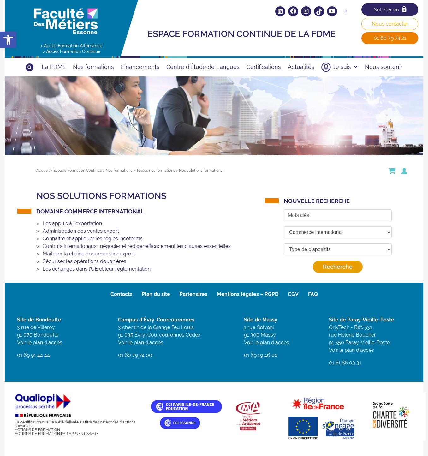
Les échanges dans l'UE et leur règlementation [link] (97, 269)
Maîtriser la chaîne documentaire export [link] (89, 254)
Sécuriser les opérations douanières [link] (84, 261)
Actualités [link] (301, 66)
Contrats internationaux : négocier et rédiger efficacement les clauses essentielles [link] (137, 246)
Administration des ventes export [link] (81, 231)
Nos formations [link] (93, 66)
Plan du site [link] (156, 294)
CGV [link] (293, 294)
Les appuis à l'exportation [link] (72, 223)
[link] (8, 40)
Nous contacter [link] (390, 24)
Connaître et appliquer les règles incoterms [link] (93, 239)
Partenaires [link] (193, 294)
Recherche (338, 266)
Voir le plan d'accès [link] (39, 342)
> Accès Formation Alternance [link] (71, 45)
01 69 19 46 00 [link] (261, 355)
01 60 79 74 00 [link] (135, 355)
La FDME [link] (54, 66)
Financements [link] (140, 66)
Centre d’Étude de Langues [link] (203, 66)
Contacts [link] (121, 294)
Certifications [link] (264, 66)
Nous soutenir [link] (383, 66)
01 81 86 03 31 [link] (345, 363)
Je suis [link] (345, 66)
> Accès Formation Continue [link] (71, 51)
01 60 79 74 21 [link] (390, 38)
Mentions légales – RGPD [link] (247, 294)
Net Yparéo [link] (389, 9)
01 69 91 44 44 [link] (33, 355)
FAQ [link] (313, 294)
